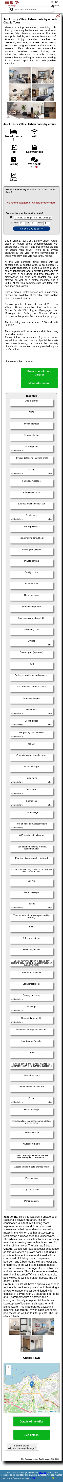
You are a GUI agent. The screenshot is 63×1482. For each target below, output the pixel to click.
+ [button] (8, 1368)
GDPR (33, 1478)
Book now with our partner (39, 373)
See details (32, 1435)
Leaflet (39, 1412)
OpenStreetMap (52, 1412)
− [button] (8, 1373)
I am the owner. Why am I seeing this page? (22, 1447)
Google (42, 1472)
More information (39, 383)
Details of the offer (31, 1422)
